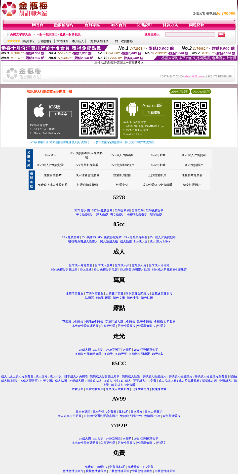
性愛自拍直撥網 (87, 185)
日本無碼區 (83, 411)
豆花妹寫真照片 (162, 293)
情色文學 (119, 298)
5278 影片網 (82, 210)
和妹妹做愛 (159, 389)
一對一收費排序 (122, 41)
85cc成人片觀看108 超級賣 (169, 269)
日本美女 (137, 411)
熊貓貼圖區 (103, 298)
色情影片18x (152, 416)
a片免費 (148, 467)
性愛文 (161, 326)
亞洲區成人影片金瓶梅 (120, 321)
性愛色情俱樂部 (141, 471)
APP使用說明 (179, 91)
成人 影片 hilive (160, 241)
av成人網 (85, 349)
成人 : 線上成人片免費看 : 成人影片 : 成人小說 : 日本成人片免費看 (44, 376)
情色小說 (133, 298)
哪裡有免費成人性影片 (83, 241)
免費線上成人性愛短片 (53, 185)
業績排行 (28, 41)
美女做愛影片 (85, 214)
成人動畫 (126, 241)
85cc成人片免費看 (194, 155)
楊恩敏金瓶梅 (94, 321)
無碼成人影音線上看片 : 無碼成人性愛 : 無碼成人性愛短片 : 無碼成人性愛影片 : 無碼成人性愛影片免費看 (158, 376)
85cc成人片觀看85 (122, 155)
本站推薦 (62, 41)
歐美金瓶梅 (144, 321)
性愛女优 (122, 185)
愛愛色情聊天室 (96, 471)
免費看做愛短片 (137, 214)
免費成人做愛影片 (117, 389)
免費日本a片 (117, 467)
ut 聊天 (108, 354)
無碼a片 (102, 467)
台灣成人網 (122, 265)
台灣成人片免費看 (80, 265)
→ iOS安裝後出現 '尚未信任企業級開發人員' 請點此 (58, 142)
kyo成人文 (141, 241)
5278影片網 (122, 210)
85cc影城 (85, 269)
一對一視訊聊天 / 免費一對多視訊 (58, 34)
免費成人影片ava (131, 416)
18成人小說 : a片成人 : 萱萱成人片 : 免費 (129, 380)
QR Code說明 (201, 91)
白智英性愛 (107, 326)
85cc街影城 (158, 155)
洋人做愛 (102, 214)
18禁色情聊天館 (165, 471)
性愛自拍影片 (53, 175)
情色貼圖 (147, 298)
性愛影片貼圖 (122, 175)
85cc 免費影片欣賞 (105, 269)
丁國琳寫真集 (95, 293)
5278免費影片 (155, 210)
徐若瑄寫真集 (74, 293)
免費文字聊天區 (20, 34)
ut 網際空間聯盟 (139, 354)
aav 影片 (98, 349)
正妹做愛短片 (140, 389)
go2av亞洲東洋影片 (146, 349)
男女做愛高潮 (95, 389)
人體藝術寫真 (114, 293)
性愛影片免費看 (192, 175)
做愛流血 (77, 389)
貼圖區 (89, 298)
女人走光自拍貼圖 (69, 416)
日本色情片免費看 (104, 411)
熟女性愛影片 (192, 185)
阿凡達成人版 (109, 241)
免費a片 (90, 467)
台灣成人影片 (104, 265)
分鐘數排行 (45, 41)
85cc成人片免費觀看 (51, 165)
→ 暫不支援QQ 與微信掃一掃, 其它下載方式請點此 (123, 142)
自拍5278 (138, 210)
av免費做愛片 (171, 416)
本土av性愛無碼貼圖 (85, 326)
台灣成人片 (138, 265)
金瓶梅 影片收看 (165, 321)
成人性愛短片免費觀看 (157, 185)
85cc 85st (50, 155)
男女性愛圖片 (126, 326)
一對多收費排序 (97, 41)
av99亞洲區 (113, 349)
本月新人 (78, 41)
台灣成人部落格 (159, 265)
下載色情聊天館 (119, 471)
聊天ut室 (157, 354)
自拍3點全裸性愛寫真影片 (101, 416)
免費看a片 (134, 467)
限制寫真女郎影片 (137, 293)
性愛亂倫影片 (146, 326)
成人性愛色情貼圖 (87, 175)
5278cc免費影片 (102, 210)
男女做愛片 (117, 214)
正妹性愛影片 (157, 175)
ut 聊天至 (121, 354)
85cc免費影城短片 (122, 165)
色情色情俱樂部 (73, 471)
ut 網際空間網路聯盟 (88, 354)
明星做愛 (156, 214)
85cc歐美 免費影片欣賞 (135, 269)
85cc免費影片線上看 (64, 269)
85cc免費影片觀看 (86, 165)
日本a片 (123, 411)
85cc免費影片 (194, 165)
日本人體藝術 (153, 411)
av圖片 (127, 349)
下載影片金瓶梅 (72, 321)
